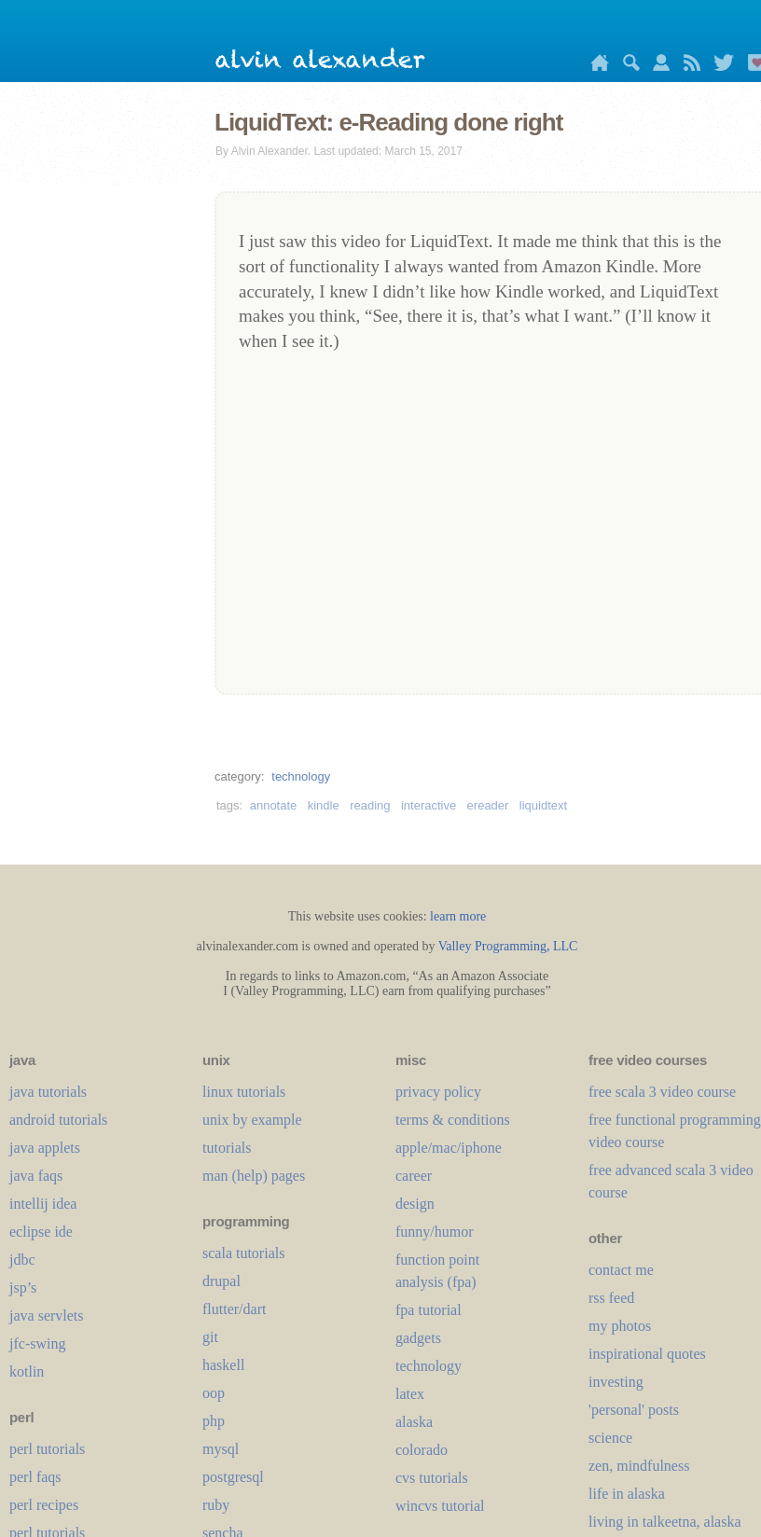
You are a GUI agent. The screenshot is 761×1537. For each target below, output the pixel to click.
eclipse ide (41, 1231)
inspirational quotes (647, 1354)
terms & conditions (452, 1120)
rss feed (611, 1298)
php (213, 1421)
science (610, 1438)
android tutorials (58, 1120)
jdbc (22, 1259)
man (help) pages (253, 1176)
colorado (421, 1450)
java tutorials (48, 1092)
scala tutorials (243, 1253)
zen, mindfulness (638, 1466)
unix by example (252, 1120)
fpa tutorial (428, 1310)
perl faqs (35, 1477)
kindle (323, 805)
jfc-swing (37, 1343)
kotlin (26, 1371)
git (210, 1337)
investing (615, 1382)
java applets (44, 1148)
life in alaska (626, 1494)
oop (213, 1393)
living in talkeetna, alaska (664, 1522)
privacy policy (438, 1092)
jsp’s (22, 1287)
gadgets (418, 1338)
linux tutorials (243, 1092)
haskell (223, 1365)
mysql (220, 1449)
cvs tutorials (431, 1478)
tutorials (226, 1148)
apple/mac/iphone (448, 1148)
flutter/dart (234, 1309)
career (413, 1176)
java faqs (35, 1176)
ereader (488, 805)
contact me (621, 1270)
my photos (619, 1326)
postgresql (233, 1477)
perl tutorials (47, 1449)
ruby (215, 1505)
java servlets (46, 1315)
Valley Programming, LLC (508, 946)
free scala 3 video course (662, 1092)
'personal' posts (633, 1410)
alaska (414, 1422)
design (415, 1204)
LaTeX (409, 1394)
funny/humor (434, 1231)
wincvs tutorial (440, 1506)
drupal (221, 1281)
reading (370, 805)
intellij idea (42, 1204)
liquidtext (543, 805)
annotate (273, 805)
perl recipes (43, 1505)
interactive (428, 805)
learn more (458, 916)
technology (300, 776)
